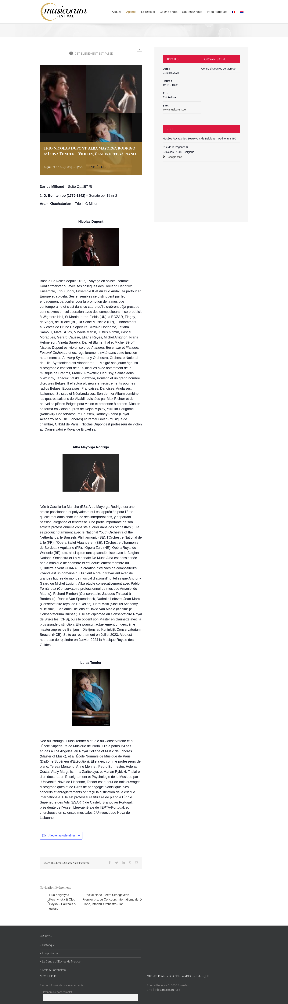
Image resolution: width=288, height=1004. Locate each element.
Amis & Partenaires (54, 970)
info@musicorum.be (167, 989)
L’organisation (50, 953)
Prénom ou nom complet (57, 992)
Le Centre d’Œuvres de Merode (61, 961)
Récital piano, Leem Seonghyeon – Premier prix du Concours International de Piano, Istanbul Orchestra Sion (110, 899)
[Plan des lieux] (201, 184)
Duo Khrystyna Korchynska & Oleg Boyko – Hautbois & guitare (62, 901)
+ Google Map (173, 156)
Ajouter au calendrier (62, 835)
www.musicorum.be (174, 109)
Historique (48, 945)
